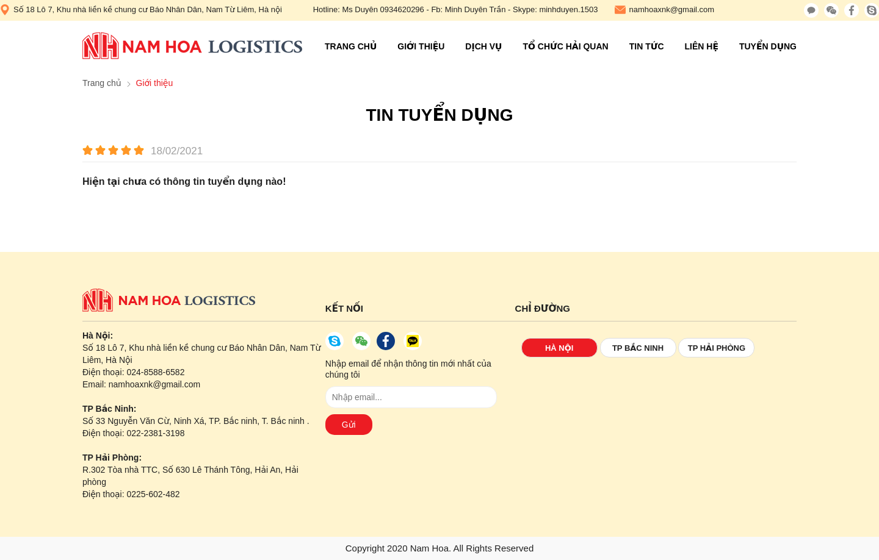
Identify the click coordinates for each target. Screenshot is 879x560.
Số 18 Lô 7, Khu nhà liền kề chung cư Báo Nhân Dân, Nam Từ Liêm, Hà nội (141, 9)
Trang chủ (351, 46)
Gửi (349, 424)
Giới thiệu (420, 46)
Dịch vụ (483, 46)
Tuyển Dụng (768, 46)
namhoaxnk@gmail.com (664, 9)
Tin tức (646, 46)
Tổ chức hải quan (565, 46)
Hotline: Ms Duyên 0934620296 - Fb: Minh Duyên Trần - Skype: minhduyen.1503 (455, 9)
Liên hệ (701, 46)
